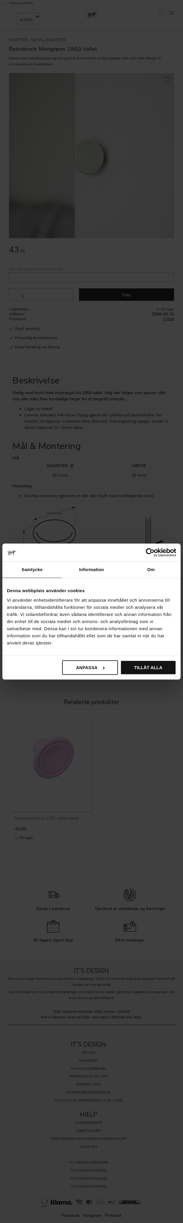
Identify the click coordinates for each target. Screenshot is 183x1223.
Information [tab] (91, 569)
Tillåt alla (148, 667)
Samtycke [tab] (32, 569)
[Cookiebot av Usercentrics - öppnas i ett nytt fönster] (150, 552)
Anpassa (90, 667)
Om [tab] (150, 569)
